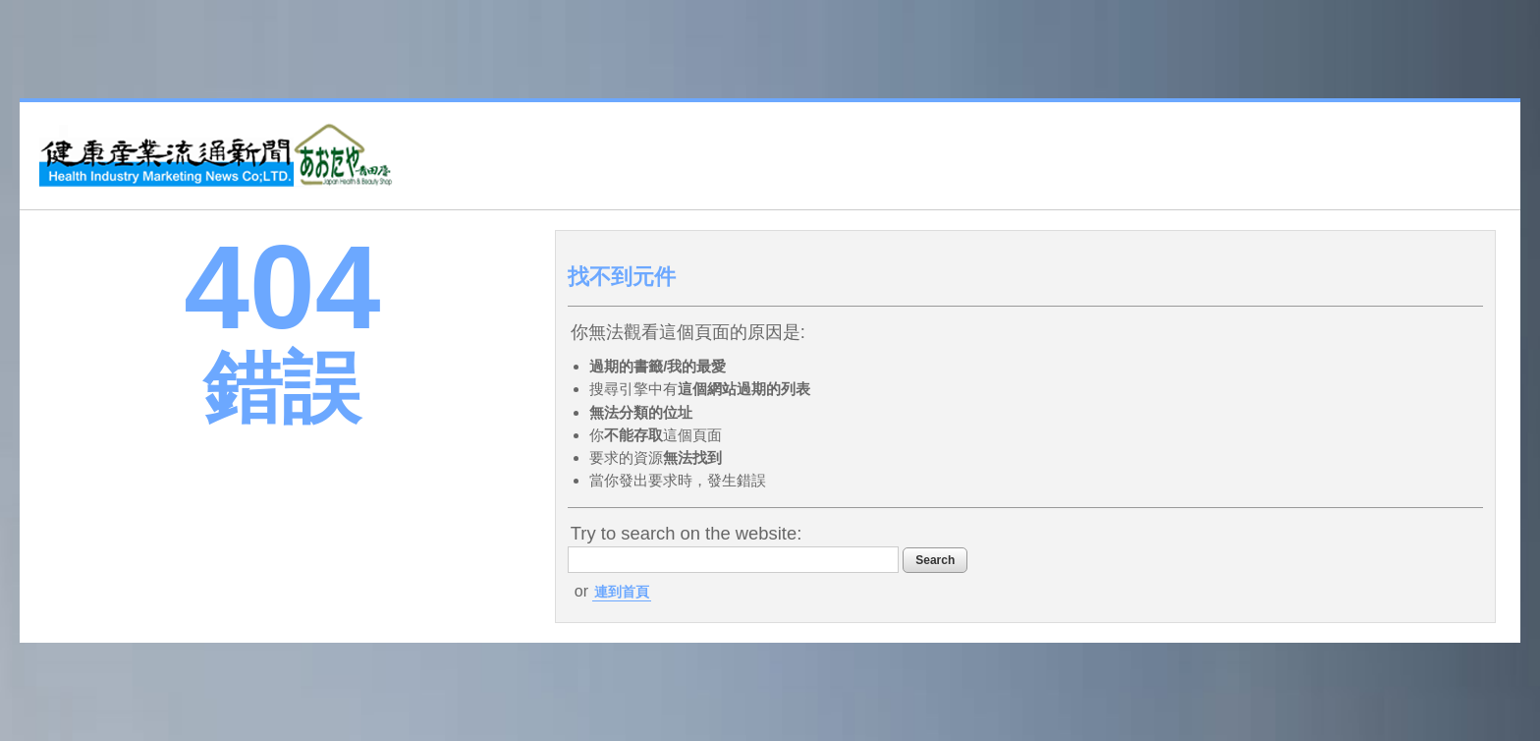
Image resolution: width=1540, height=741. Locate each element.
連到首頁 (621, 591)
